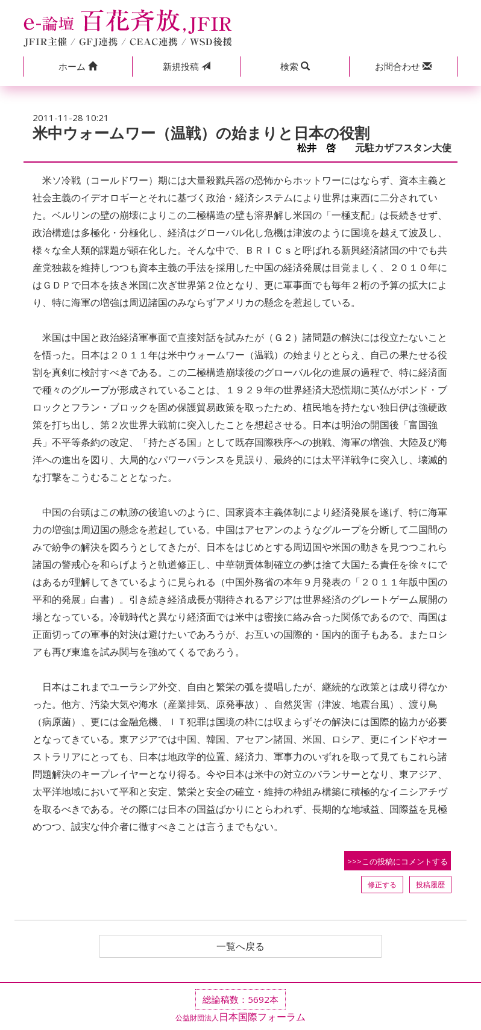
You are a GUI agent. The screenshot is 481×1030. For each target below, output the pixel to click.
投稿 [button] (186, 66)
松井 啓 (321, 148)
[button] (78, 66)
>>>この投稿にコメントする (397, 861)
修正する (382, 884)
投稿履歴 (430, 884)
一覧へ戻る (240, 946)
